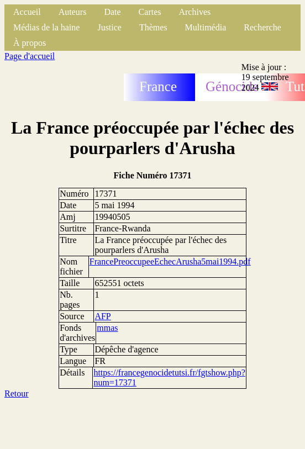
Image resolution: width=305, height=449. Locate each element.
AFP (102, 316)
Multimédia (206, 27)
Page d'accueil (29, 56)
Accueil (27, 12)
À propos (29, 42)
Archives (194, 12)
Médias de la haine (46, 27)
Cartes (150, 12)
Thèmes (153, 27)
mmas (107, 327)
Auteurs (73, 12)
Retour (16, 393)
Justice (109, 27)
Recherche (262, 27)
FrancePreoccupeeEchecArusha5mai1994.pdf (170, 261)
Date (112, 12)
